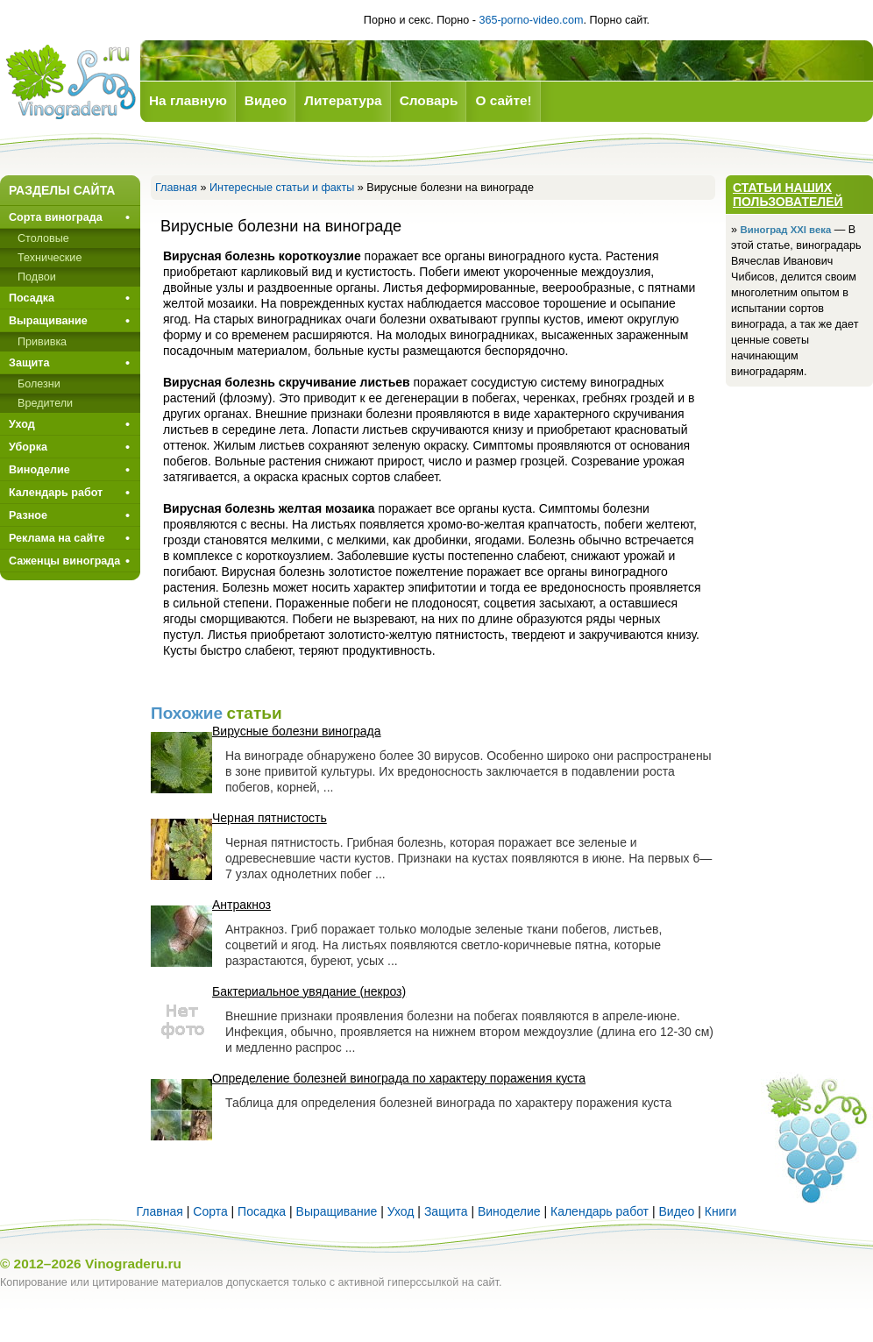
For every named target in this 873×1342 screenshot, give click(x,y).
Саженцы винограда (64, 561)
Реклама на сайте (56, 538)
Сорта (210, 1211)
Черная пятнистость (269, 818)
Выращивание (48, 321)
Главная (176, 187)
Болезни (39, 384)
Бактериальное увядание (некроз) (309, 991)
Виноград (70, 82)
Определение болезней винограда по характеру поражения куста (399, 1078)
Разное (28, 515)
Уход (22, 424)
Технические (50, 258)
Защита (29, 363)
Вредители (45, 403)
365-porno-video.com (531, 20)
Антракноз (241, 905)
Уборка (28, 447)
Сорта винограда (56, 217)
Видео (676, 1211)
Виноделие (39, 470)
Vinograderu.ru (133, 1263)
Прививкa (42, 342)
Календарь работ (56, 492)
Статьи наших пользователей (788, 195)
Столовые (43, 238)
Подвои (37, 277)
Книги (721, 1211)
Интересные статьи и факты (281, 187)
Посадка (31, 298)
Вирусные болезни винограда (296, 731)
